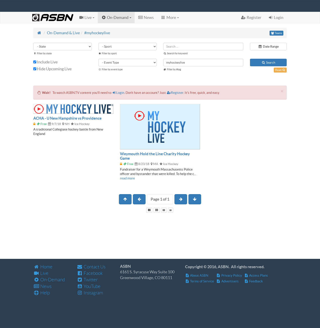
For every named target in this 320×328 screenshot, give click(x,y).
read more (127, 178)
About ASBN (196, 275)
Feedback (253, 281)
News (42, 286)
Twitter (87, 279)
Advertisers (227, 281)
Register (174, 93)
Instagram (90, 292)
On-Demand (49, 279)
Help (41, 292)
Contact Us (91, 266)
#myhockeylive (97, 32)
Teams (276, 33)
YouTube (88, 286)
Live (40, 273)
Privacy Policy (229, 275)
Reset (280, 69)
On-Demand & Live (63, 32)
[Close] (282, 91)
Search (268, 62)
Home (42, 266)
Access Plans (256, 275)
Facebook (90, 273)
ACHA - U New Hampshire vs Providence (67, 118)
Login (118, 93)
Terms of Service (199, 281)
